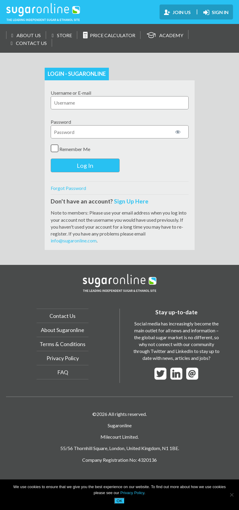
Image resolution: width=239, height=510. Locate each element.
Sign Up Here (131, 201)
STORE (62, 35)
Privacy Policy (62, 358)
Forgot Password (68, 188)
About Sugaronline (62, 330)
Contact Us (62, 316)
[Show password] (177, 131)
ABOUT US (26, 35)
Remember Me (70, 148)
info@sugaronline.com (74, 240)
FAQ (62, 372)
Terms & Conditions (62, 344)
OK (119, 501)
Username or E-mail (71, 93)
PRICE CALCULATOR (109, 35)
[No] (232, 495)
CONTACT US (29, 43)
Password (61, 122)
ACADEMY (164, 34)
